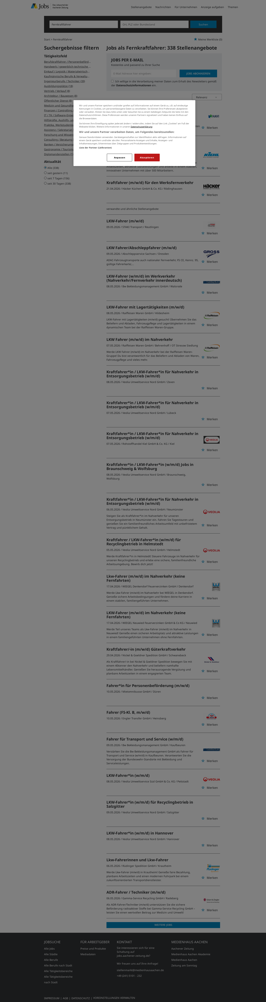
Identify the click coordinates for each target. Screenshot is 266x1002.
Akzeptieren (147, 157)
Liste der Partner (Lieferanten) (95, 147)
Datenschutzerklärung (141, 126)
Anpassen (119, 157)
